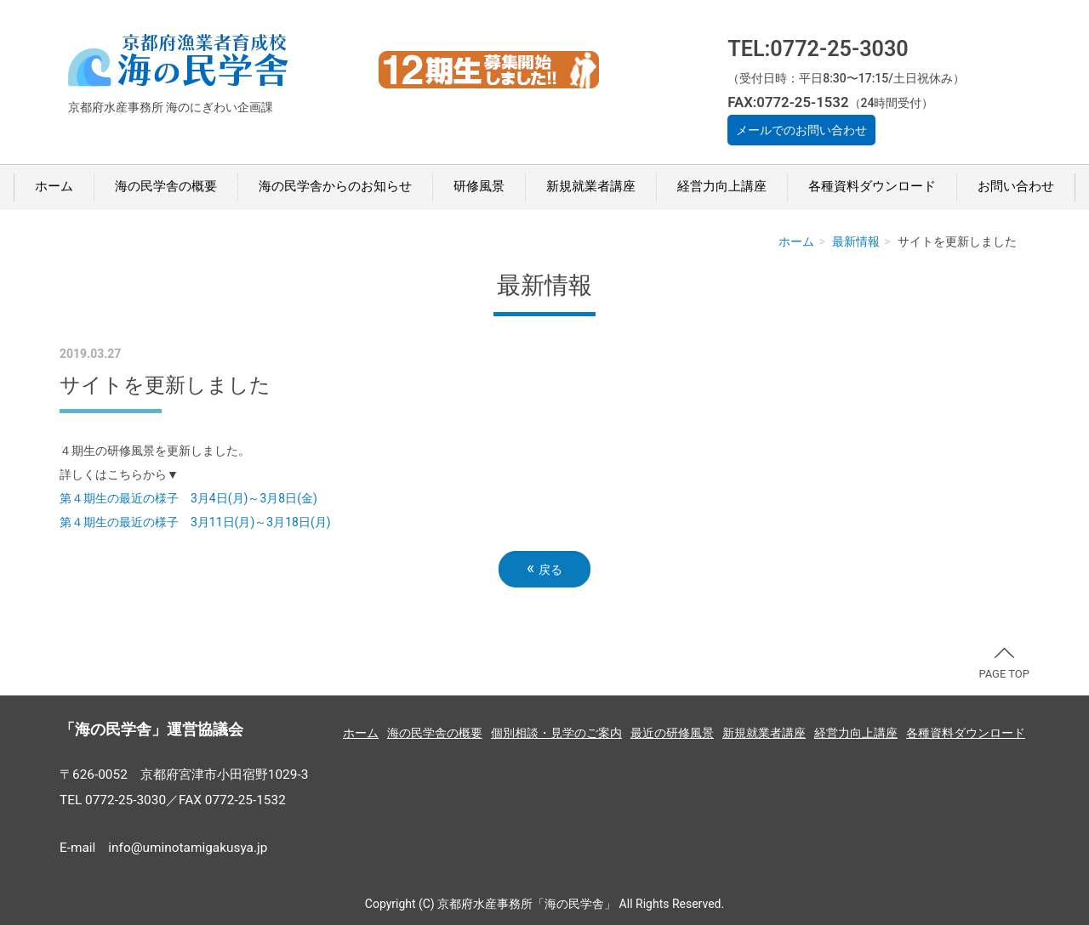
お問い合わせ (1016, 186)
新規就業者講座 (591, 186)
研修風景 (479, 186)
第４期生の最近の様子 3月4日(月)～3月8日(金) (188, 498)
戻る (544, 568)
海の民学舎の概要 (166, 186)
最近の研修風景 (672, 733)
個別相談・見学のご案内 (556, 733)
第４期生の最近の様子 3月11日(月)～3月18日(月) (195, 522)
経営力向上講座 (722, 186)
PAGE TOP (1003, 664)
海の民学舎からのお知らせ (335, 186)
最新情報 (856, 241)
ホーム (54, 186)
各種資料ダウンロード (872, 186)
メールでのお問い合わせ (801, 130)
